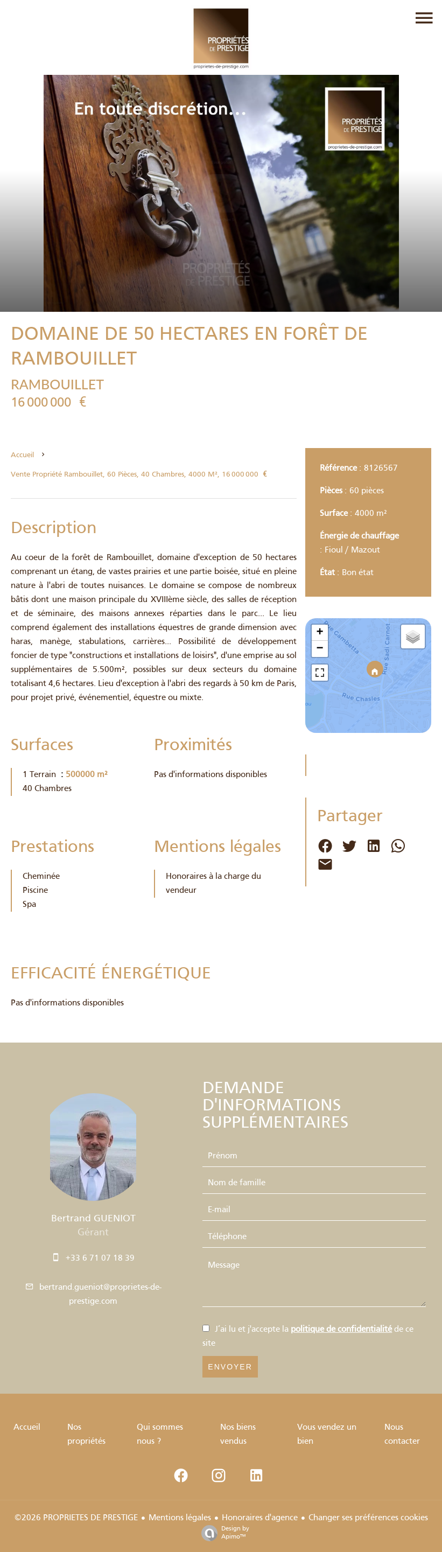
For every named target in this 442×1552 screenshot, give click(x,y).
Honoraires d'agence (260, 1518)
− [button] (320, 649)
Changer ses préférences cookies (368, 1518)
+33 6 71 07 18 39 (100, 1258)
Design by (222, 1533)
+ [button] (320, 633)
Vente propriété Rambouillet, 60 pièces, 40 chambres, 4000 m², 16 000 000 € (139, 474)
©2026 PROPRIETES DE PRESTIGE (76, 1518)
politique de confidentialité (341, 1329)
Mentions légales (180, 1518)
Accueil (22, 455)
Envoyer (230, 1366)
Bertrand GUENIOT (93, 1219)
